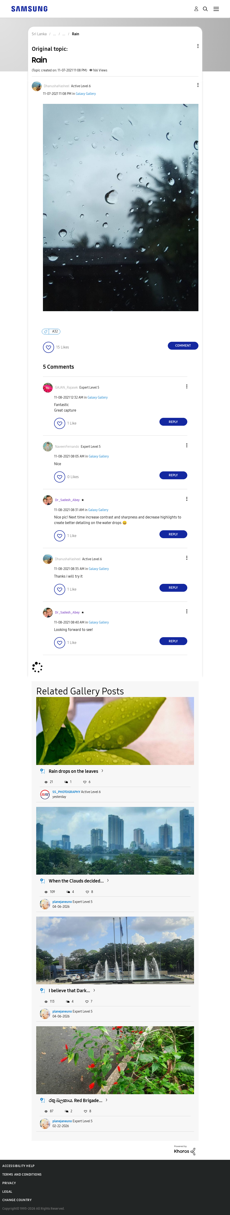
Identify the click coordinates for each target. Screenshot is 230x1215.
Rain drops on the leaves (73, 771)
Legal (7, 1192)
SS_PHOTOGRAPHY (66, 792)
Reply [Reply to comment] (173, 422)
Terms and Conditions (22, 1175)
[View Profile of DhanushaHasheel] (56, 86)
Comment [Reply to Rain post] (183, 346)
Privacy (9, 1183)
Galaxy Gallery (86, 94)
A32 (55, 331)
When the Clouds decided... (76, 881)
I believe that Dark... (69, 990)
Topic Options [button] (190, 46)
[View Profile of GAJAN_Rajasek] (66, 388)
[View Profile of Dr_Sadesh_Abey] (67, 500)
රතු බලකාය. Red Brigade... (75, 1100)
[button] (190, 85)
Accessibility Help (18, 1166)
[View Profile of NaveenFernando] (67, 447)
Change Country (17, 1200)
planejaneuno (62, 902)
